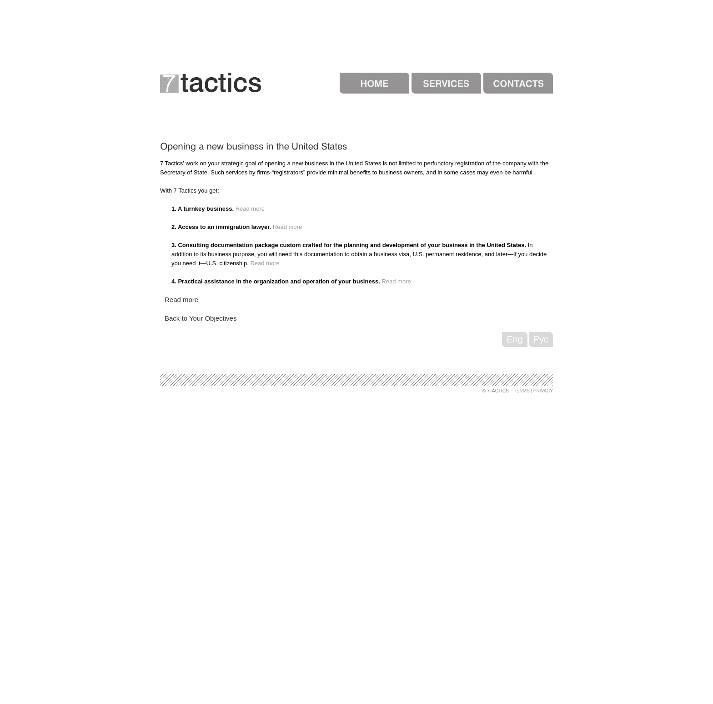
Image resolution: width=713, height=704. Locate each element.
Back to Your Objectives (200, 318)
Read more (250, 208)
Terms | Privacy (533, 390)
